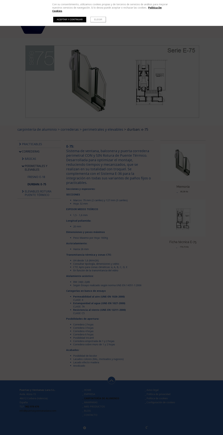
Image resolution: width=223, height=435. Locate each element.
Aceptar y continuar (70, 19)
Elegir (98, 19)
